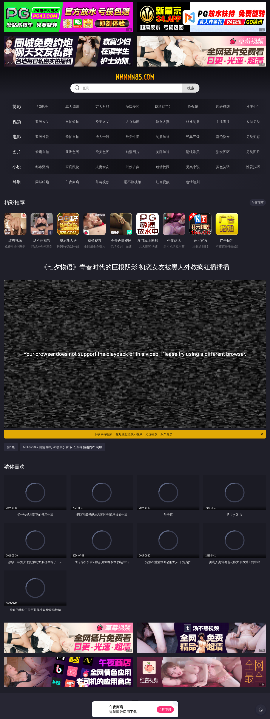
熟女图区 (223, 151)
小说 (16, 167)
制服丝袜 (163, 136)
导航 (16, 182)
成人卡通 (102, 136)
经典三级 (193, 136)
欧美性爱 (132, 136)
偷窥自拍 (42, 151)
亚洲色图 (72, 151)
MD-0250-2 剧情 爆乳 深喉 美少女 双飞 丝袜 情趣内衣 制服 (62, 447)
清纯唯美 (193, 151)
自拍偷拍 (72, 121)
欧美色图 (102, 151)
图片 (16, 152)
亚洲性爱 (42, 136)
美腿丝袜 (163, 151)
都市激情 (42, 166)
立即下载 (165, 709)
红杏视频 (163, 182)
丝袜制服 (193, 121)
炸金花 (193, 106)
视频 (16, 121)
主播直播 (223, 121)
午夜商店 (72, 182)
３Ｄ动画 (132, 121)
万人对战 (102, 106)
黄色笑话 (223, 166)
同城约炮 (42, 182)
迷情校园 (163, 166)
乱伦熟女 (223, 136)
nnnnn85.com (135, 77)
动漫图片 (132, 151)
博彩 (16, 106)
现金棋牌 (223, 106)
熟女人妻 (163, 121)
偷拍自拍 (72, 136)
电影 (16, 136)
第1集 (11, 447)
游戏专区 (132, 106)
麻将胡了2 (163, 106)
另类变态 (253, 136)
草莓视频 (102, 182)
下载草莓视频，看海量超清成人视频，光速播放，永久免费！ (179, 434)
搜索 (190, 88)
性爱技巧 (253, 166)
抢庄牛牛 (253, 106)
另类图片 (253, 151)
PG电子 (42, 106)
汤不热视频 (132, 182)
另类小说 (193, 166)
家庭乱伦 (72, 166)
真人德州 (72, 106)
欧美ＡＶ (102, 121)
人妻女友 (102, 166)
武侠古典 (132, 166)
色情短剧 (193, 182)
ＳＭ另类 (253, 121)
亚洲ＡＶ (42, 121)
